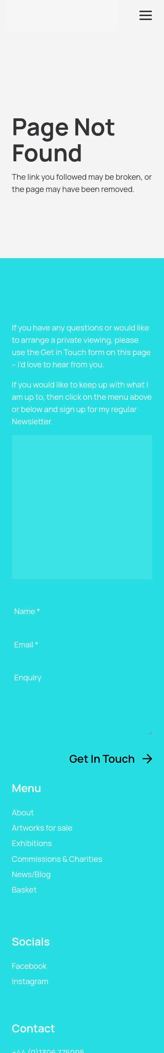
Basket (24, 889)
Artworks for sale (42, 827)
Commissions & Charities (57, 859)
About (23, 812)
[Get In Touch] (110, 758)
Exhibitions (32, 843)
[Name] (82, 618)
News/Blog (31, 874)
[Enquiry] (82, 703)
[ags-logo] (62, 15)
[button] (147, 15)
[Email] (82, 652)
